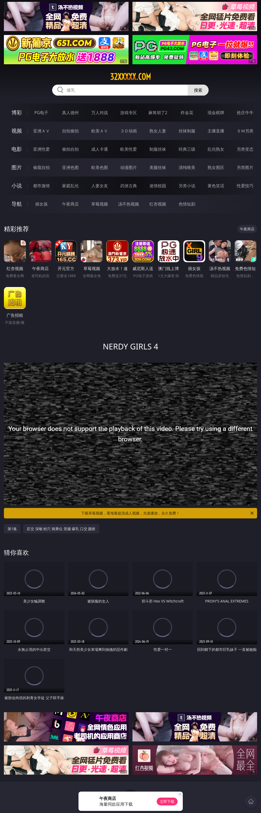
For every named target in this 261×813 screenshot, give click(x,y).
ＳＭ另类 (245, 131)
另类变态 (245, 149)
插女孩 (41, 204)
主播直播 (216, 131)
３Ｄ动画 (128, 131)
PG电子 (41, 112)
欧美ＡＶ (99, 131)
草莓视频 (99, 204)
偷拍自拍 (70, 149)
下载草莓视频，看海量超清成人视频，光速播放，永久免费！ (167, 513)
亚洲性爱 (41, 149)
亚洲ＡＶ (41, 131)
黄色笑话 (216, 186)
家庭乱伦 (70, 186)
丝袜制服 (187, 131)
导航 (16, 203)
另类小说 (187, 186)
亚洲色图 (70, 167)
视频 (16, 130)
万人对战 (99, 112)
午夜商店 (70, 204)
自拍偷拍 (70, 131)
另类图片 (245, 167)
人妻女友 (99, 186)
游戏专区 (128, 112)
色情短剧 (187, 204)
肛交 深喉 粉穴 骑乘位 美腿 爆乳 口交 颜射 (61, 528)
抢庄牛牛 (245, 112)
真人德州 (70, 112)
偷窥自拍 (41, 167)
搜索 (198, 90)
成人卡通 (99, 149)
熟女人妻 (157, 131)
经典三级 (187, 149)
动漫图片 (128, 167)
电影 (16, 149)
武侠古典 (128, 186)
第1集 (12, 528)
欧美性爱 (128, 149)
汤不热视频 (128, 204)
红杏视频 (157, 204)
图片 (16, 167)
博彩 (16, 112)
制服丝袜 (157, 149)
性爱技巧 (245, 186)
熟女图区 (216, 167)
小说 (16, 185)
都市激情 (41, 186)
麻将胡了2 (157, 112)
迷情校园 (157, 186)
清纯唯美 (187, 167)
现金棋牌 (216, 112)
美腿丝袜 (157, 167)
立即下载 (167, 801)
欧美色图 (99, 167)
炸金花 (187, 112)
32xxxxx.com (130, 77)
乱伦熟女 (216, 149)
